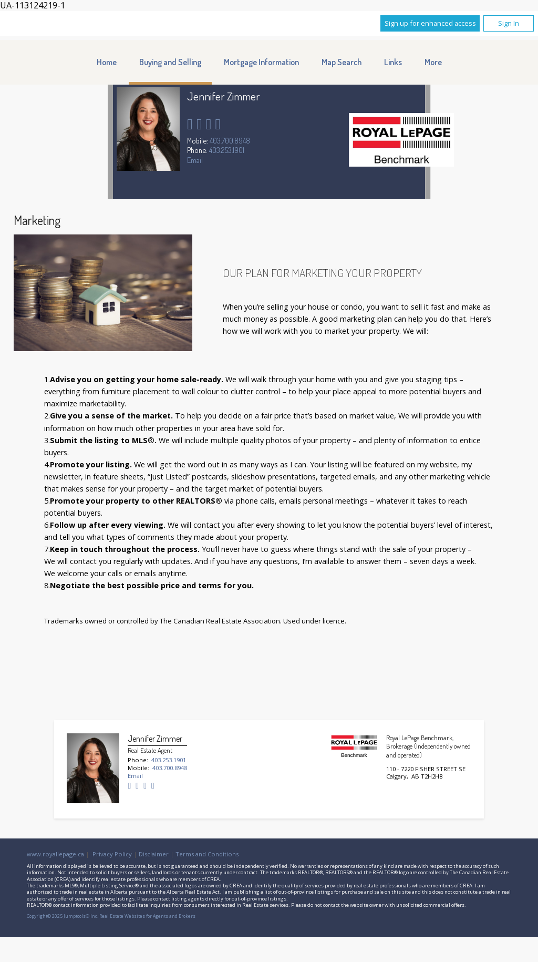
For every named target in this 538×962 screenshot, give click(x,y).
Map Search (341, 62)
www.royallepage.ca (55, 854)
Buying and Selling (170, 62)
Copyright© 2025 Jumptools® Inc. (62, 916)
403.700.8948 (230, 140)
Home (107, 62)
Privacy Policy (112, 854)
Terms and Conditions (207, 854)
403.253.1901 (226, 150)
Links (393, 62)
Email (195, 160)
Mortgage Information (261, 62)
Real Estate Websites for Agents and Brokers (147, 916)
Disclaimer (154, 854)
